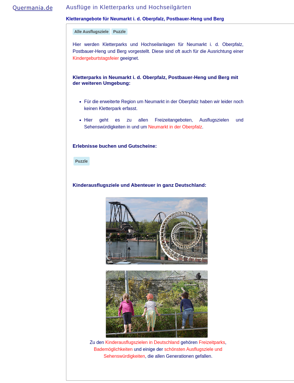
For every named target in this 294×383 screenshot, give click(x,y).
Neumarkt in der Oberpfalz (175, 126)
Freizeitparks (212, 342)
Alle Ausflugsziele (91, 31)
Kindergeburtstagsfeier (96, 58)
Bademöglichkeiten (113, 349)
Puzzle (119, 31)
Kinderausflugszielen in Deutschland (142, 342)
